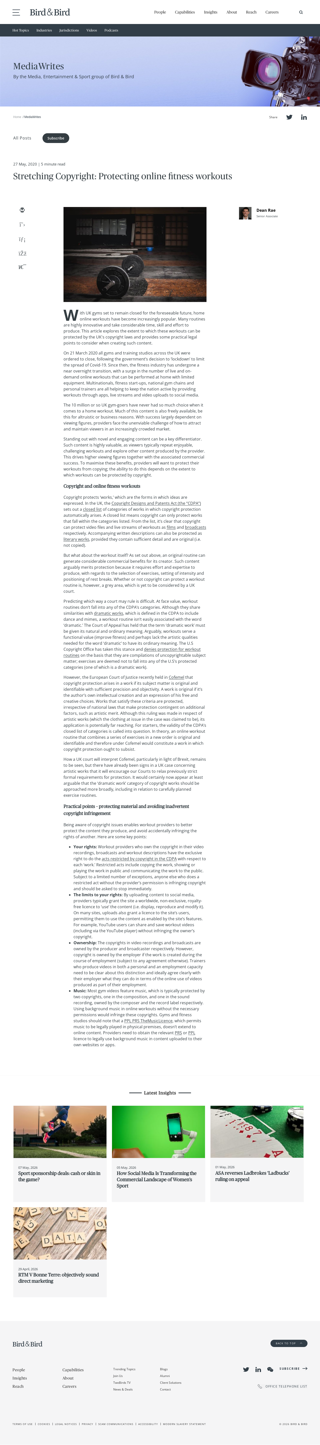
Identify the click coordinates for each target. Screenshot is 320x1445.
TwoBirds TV (121, 1382)
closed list (92, 509)
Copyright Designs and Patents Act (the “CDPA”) (156, 503)
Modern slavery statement (184, 1424)
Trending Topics (124, 1369)
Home (17, 117)
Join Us (118, 1376)
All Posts (22, 138)
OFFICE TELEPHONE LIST (283, 1386)
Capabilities (185, 12)
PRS (178, 1033)
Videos (91, 30)
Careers (272, 12)
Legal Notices (66, 1424)
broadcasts (195, 527)
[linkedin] (22, 239)
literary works (76, 539)
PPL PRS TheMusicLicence (148, 1021)
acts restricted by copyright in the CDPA (139, 859)
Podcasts (111, 30)
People (160, 12)
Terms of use (22, 1424)
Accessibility (148, 1424)
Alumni (165, 1376)
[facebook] (22, 254)
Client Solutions (171, 1382)
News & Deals (123, 1389)
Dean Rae (266, 210)
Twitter (289, 117)
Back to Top (289, 1343)
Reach (251, 12)
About (231, 12)
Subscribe (56, 138)
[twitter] (22, 225)
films (171, 527)
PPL (191, 1033)
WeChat (270, 1369)
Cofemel (176, 677)
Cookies (44, 1424)
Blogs (164, 1369)
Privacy (87, 1424)
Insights (211, 12)
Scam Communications (115, 1424)
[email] (22, 210)
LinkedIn (304, 117)
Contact (165, 1389)
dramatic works (108, 613)
